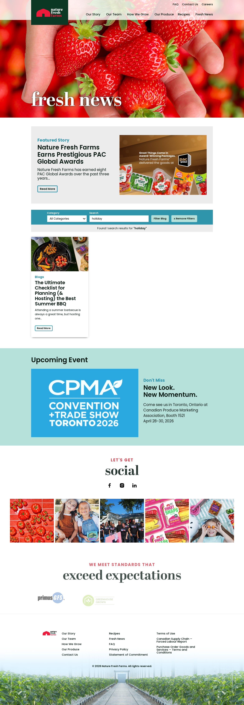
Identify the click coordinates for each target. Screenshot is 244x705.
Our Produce (164, 14)
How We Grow (138, 14)
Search (93, 213)
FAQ (175, 4)
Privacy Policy (118, 649)
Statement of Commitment (128, 655)
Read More (47, 189)
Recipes (184, 14)
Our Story (93, 14)
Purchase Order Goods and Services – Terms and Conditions (176, 649)
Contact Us (190, 4)
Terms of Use (166, 633)
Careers (207, 4)
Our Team (114, 14)
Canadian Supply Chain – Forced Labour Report (174, 640)
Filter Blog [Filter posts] (160, 218)
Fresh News (204, 14)
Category (53, 213)
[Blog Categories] (67, 218)
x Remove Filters (184, 218)
